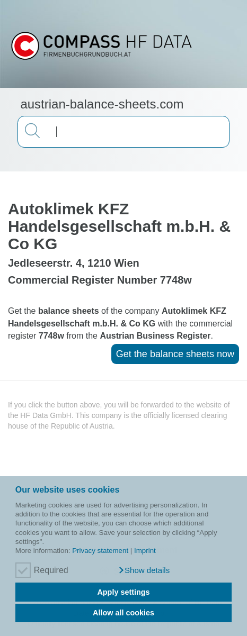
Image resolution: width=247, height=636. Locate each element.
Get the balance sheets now (175, 354)
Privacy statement (100, 551)
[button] (144, 570)
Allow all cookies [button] (123, 612)
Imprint (145, 551)
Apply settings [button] (123, 592)
